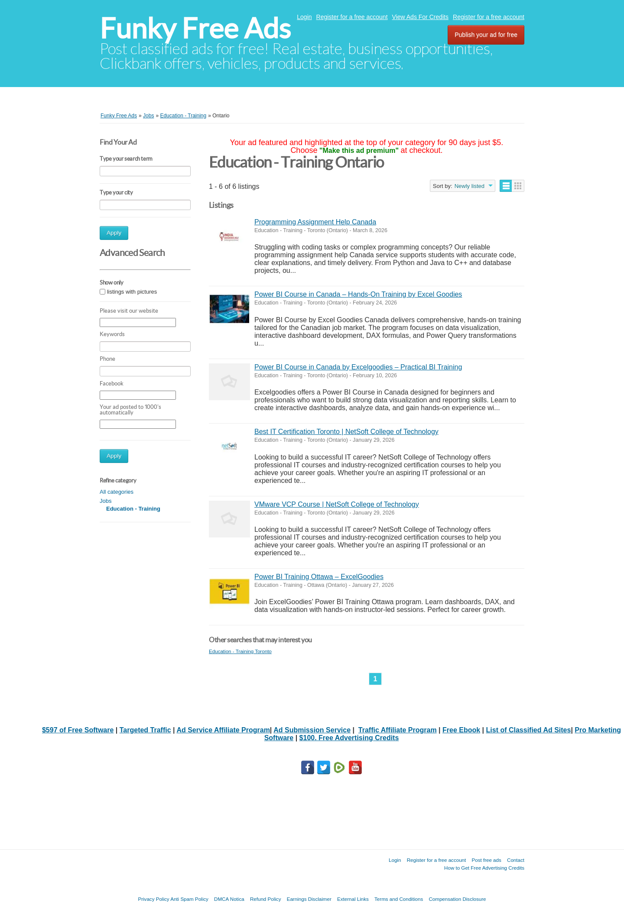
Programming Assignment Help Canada (315, 222)
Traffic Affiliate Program (397, 730)
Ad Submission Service (312, 730)
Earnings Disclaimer (309, 899)
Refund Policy (265, 899)
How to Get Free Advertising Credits (484, 868)
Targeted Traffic (145, 730)
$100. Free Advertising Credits (349, 737)
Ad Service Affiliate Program (223, 730)
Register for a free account (352, 16)
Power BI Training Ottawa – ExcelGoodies (319, 576)
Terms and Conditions (398, 899)
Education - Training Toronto (240, 651)
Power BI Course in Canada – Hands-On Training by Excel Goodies (358, 294)
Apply (114, 233)
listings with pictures (132, 291)
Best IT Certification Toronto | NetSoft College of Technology (346, 431)
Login (304, 16)
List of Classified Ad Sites (528, 730)
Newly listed (469, 186)
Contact (515, 860)
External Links (353, 899)
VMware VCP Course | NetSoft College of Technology (336, 504)
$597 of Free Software (78, 730)
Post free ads (486, 860)
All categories (116, 492)
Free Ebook (461, 730)
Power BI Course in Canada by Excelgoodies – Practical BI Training (358, 367)
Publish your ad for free (486, 34)
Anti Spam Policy (189, 899)
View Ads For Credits (420, 16)
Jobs (105, 501)
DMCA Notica (229, 899)
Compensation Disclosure (457, 899)
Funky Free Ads (195, 28)
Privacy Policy (153, 899)
